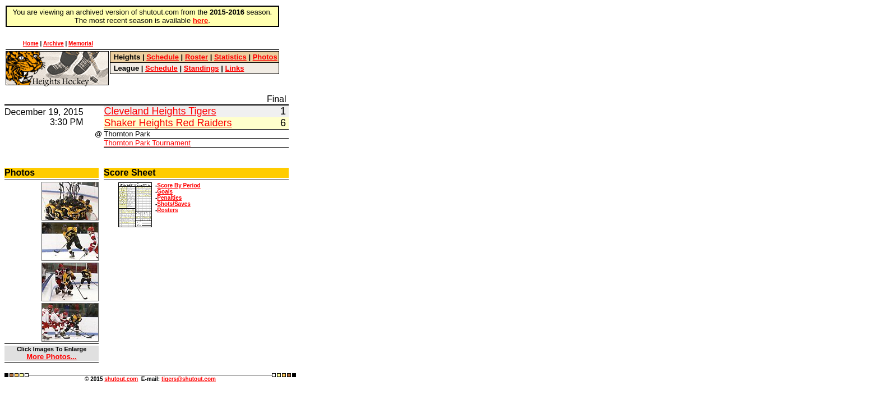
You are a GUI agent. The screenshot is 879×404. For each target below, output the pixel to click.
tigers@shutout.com (188, 379)
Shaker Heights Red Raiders (168, 122)
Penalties (169, 198)
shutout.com (121, 379)
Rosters (167, 210)
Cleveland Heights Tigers (160, 111)
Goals (165, 192)
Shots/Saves (173, 204)
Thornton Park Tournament (147, 143)
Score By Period (178, 185)
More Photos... (51, 356)
